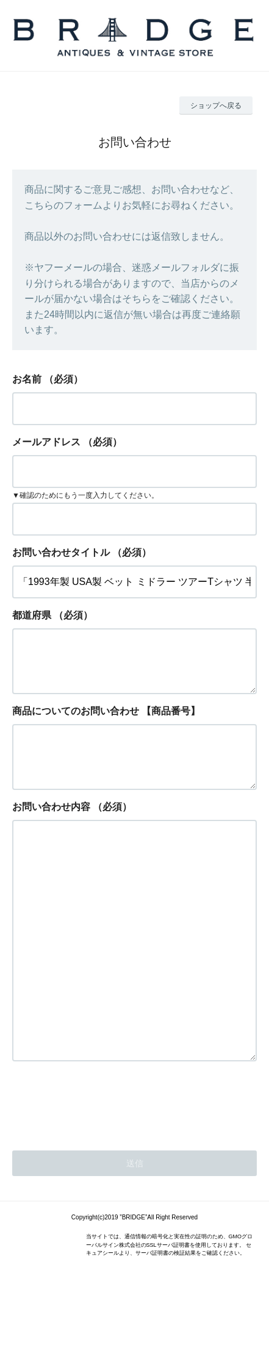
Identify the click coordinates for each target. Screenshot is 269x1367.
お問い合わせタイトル (61, 552)
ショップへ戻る (216, 105)
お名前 (26, 379)
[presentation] (105, 1170)
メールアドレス (46, 442)
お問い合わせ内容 (51, 826)
